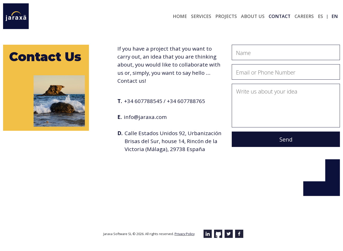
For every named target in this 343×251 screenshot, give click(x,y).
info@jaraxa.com (145, 116)
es (320, 16)
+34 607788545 (143, 101)
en (334, 16)
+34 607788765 (186, 101)
